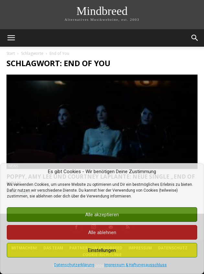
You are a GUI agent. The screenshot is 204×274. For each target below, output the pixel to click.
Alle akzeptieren (102, 215)
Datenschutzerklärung (74, 265)
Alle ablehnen (102, 232)
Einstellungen (102, 250)
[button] (11, 38)
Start (10, 53)
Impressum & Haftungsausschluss (135, 265)
